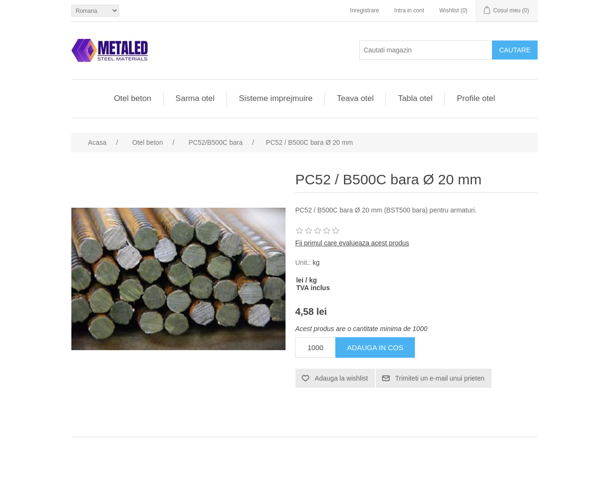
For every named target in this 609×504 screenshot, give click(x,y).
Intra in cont (409, 10)
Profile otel (476, 98)
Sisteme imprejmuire (276, 98)
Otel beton (132, 98)
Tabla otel (415, 98)
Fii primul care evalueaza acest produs (352, 243)
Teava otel (355, 98)
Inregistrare (364, 10)
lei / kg (306, 280)
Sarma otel (195, 98)
